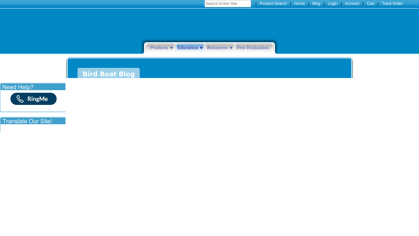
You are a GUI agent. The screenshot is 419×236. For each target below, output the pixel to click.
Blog (316, 3)
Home (299, 3)
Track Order (392, 3)
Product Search (273, 3)
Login (332, 3)
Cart (370, 3)
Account (352, 3)
